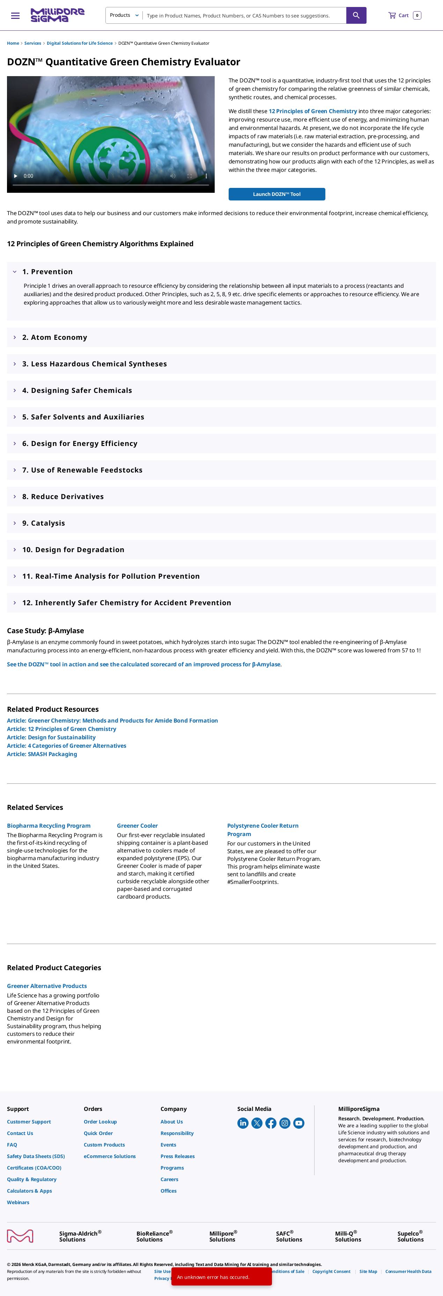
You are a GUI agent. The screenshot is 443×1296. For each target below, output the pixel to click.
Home (13, 43)
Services (32, 43)
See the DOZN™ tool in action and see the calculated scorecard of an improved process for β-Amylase (143, 664)
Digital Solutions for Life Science (80, 43)
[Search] (356, 15)
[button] (221, 337)
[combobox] (236, 15)
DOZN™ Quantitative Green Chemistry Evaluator (163, 43)
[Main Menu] (15, 15)
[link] (42, 1121)
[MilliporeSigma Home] (57, 15)
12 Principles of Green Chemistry (313, 111)
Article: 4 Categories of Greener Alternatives (66, 745)
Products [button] (120, 15)
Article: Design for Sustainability (51, 737)
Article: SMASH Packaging (42, 754)
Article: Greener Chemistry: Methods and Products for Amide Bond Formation (112, 720)
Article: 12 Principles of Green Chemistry (61, 729)
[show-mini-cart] (404, 15)
